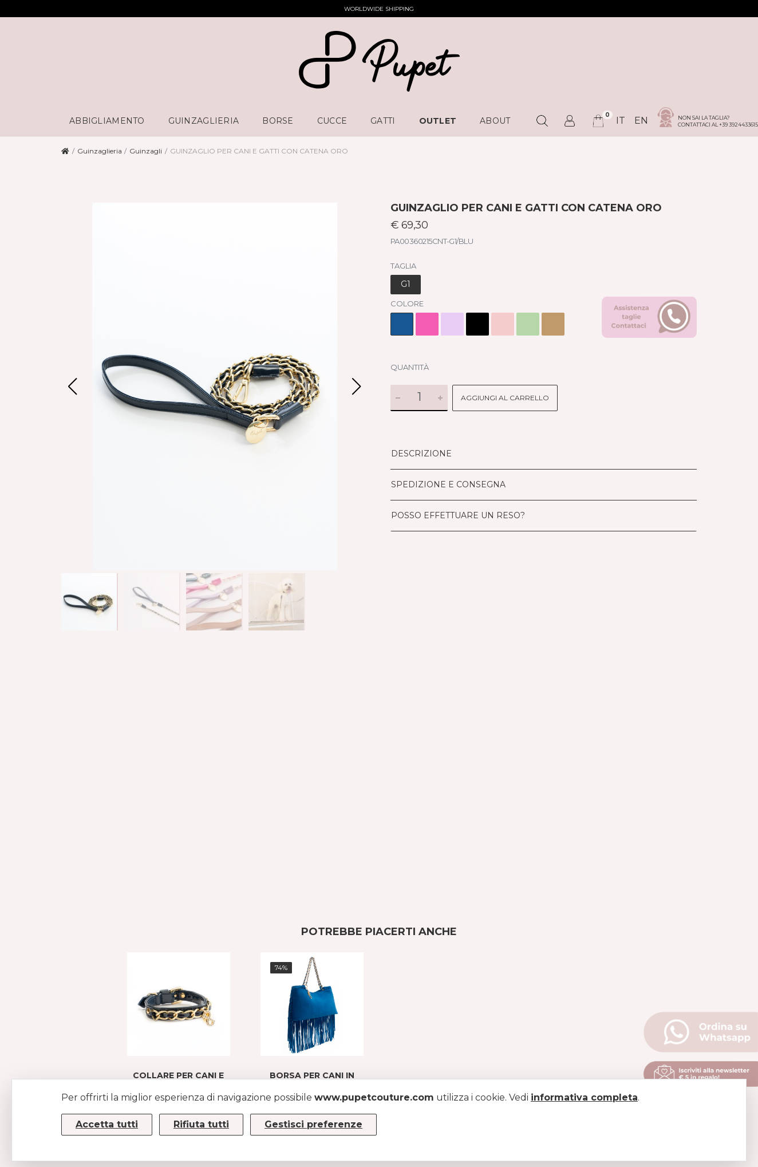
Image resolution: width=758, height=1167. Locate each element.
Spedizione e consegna (448, 484)
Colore (407, 303)
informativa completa (584, 1097)
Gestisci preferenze (313, 1124)
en (641, 120)
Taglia (403, 265)
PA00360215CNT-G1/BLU (431, 241)
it (620, 120)
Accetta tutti (107, 1124)
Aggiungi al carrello (505, 397)
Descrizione (421, 453)
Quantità (409, 367)
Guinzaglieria (99, 151)
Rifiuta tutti (201, 1124)
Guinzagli (145, 151)
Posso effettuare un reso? (458, 515)
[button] (357, 386)
